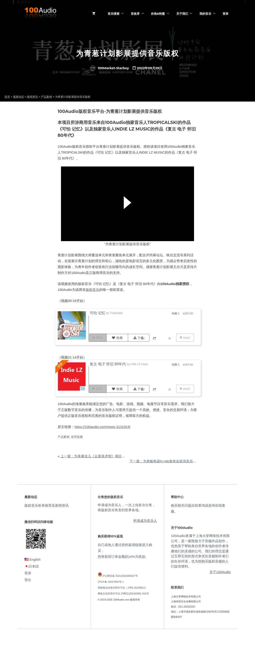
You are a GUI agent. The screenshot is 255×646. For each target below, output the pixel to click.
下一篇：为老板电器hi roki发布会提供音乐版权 (164, 461)
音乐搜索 (113, 13)
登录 (225, 13)
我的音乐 (205, 13)
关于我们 (182, 13)
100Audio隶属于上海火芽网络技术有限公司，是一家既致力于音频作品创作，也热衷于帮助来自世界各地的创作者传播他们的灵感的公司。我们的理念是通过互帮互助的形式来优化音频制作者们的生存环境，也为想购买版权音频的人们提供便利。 (200, 551)
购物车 (187, 337)
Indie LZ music (140, 364)
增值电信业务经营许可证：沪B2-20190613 (122, 587)
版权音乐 (92, 290)
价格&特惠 (158, 13)
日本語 (31, 566)
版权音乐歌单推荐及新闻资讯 (46, 505)
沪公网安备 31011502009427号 (120, 576)
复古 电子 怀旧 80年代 (109, 364)
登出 (27, 580)
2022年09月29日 (149, 68)
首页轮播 (77, 437)
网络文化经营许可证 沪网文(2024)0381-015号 (123, 593)
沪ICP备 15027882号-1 (111, 581)
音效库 (135, 13)
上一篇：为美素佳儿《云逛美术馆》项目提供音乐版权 (101, 456)
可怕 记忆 (98, 313)
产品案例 (63, 437)
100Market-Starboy (109, 68)
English (32, 559)
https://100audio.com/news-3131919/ (102, 427)
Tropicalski (117, 313)
